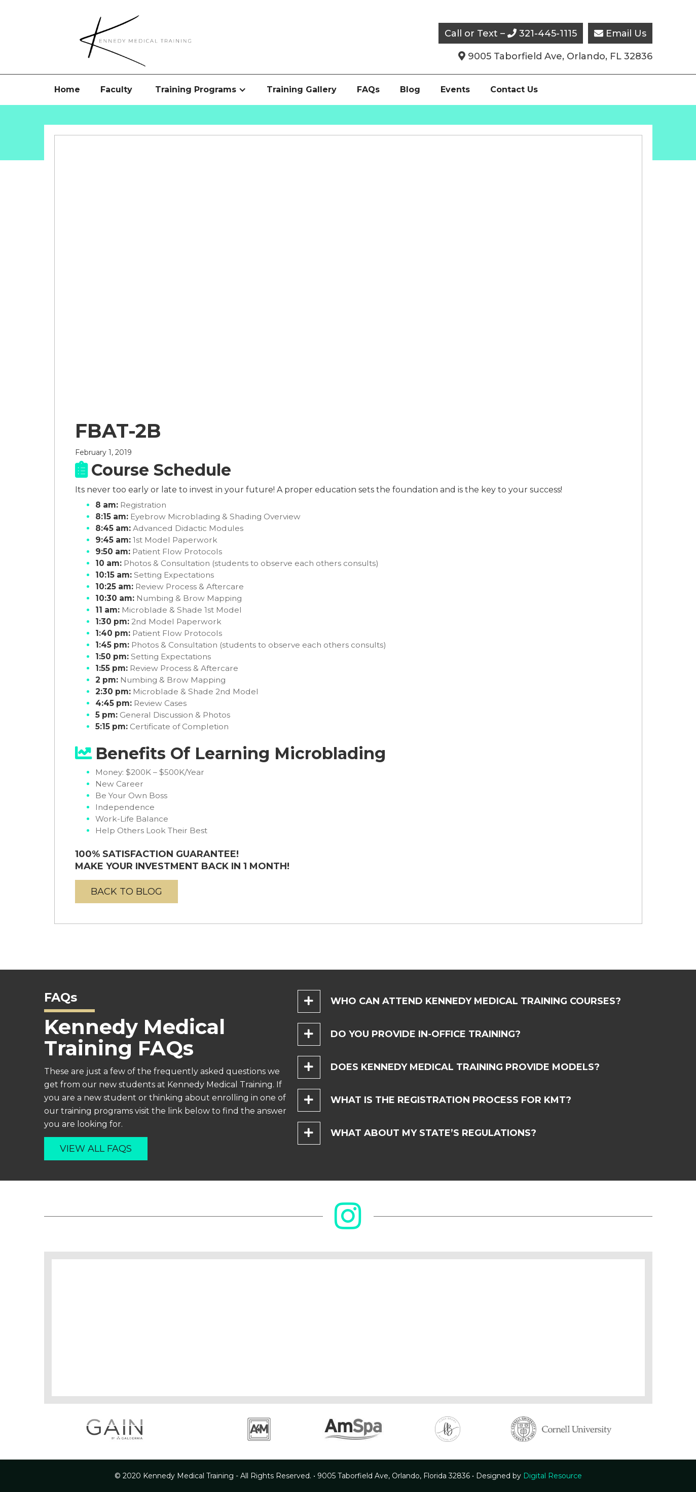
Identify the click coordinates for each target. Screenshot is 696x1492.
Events (455, 89)
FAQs (368, 89)
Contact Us (514, 89)
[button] (201, 90)
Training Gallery (302, 89)
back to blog (126, 891)
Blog (410, 89)
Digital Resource (529, 1475)
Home (67, 89)
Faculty (116, 89)
